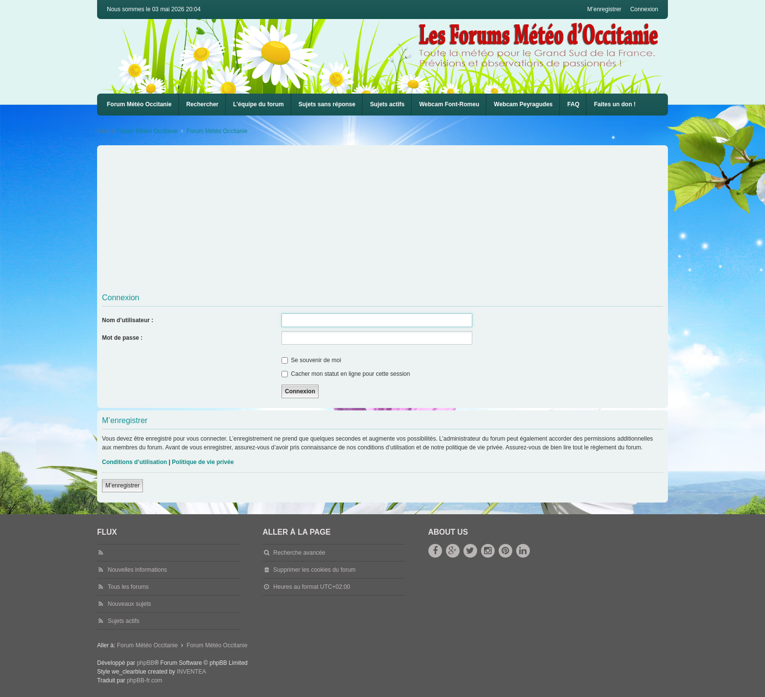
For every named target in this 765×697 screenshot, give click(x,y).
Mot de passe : (122, 337)
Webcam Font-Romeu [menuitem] (449, 104)
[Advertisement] (394, 221)
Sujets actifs (387, 104)
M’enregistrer (122, 485)
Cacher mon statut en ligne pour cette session (346, 373)
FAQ (573, 104)
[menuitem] (449, 105)
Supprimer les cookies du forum (314, 569)
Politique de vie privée (203, 462)
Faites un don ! (614, 104)
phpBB (145, 662)
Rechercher (202, 104)
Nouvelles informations (137, 569)
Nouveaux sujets (129, 603)
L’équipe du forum (258, 104)
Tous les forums (128, 586)
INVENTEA (191, 671)
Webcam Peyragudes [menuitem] (523, 104)
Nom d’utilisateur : (127, 320)
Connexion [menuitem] (644, 9)
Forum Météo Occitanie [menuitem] (139, 104)
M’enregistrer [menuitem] (604, 9)
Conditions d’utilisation (134, 462)
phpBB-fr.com (144, 680)
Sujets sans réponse (327, 104)
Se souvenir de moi (311, 360)
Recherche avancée (299, 552)
